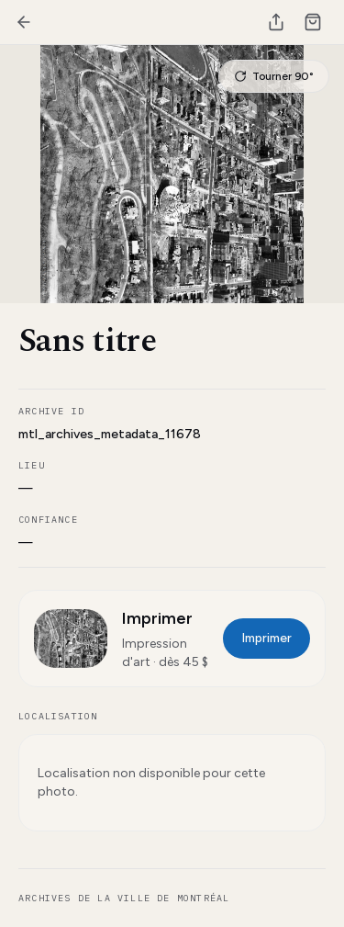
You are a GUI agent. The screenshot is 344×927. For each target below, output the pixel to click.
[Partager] (276, 22)
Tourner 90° (274, 76)
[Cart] (312, 22)
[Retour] (24, 22)
